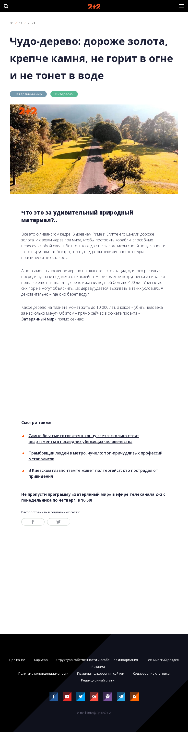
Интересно (64, 94)
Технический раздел (162, 660)
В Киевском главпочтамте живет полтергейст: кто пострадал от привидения (93, 473)
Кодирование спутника (151, 673)
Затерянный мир (28, 94)
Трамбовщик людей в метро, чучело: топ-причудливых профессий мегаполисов (96, 456)
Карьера (41, 660)
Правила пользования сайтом (100, 673)
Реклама (98, 666)
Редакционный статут (98, 680)
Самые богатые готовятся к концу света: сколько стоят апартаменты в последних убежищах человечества (84, 438)
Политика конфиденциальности (43, 673)
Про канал (17, 660)
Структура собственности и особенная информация (97, 660)
